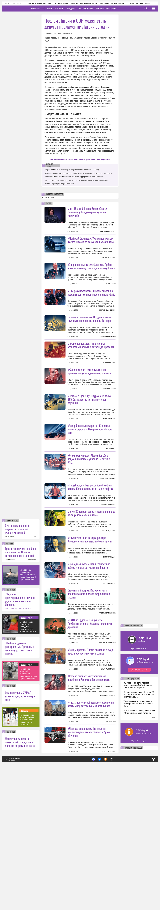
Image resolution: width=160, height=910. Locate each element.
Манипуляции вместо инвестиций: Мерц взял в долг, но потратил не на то (20, 875)
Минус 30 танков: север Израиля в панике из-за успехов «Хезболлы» (91, 579)
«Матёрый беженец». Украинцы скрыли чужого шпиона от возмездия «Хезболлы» (91, 239)
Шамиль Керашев (108, 571)
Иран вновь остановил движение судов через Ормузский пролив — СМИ (28, 708)
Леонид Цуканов (109, 257)
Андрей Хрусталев (108, 545)
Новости (43, 8)
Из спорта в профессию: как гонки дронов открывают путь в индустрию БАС (76, 180)
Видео (78, 8)
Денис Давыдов (109, 463)
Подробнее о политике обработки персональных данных (116, 892)
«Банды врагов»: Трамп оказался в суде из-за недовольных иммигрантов (90, 762)
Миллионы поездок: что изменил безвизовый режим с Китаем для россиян (91, 367)
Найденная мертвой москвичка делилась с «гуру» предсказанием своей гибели (28, 807)
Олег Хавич (111, 284)
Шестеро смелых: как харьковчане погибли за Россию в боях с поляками (89, 788)
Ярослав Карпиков (108, 806)
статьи (49, 203)
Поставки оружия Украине (109, 4)
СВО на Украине (57, 4)
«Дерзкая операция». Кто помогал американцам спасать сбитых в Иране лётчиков (89, 865)
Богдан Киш (111, 493)
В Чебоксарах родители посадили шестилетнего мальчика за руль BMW (28, 760)
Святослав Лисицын (107, 359)
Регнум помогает (114, 8)
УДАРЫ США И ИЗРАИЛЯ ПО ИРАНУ (18, 742)
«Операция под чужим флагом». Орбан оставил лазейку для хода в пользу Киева (91, 266)
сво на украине (131, 812)
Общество (24, 844)
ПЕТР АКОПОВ (10, 693)
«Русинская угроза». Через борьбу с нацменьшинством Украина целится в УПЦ (89, 525)
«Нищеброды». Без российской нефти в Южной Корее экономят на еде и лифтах (90, 553)
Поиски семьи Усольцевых (81, 4)
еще (153, 851)
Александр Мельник (107, 702)
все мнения (32, 693)
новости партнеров (54, 194)
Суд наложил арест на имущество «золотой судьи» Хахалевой (17, 662)
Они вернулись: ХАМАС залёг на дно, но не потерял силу (20, 829)
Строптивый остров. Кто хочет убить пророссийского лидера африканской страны (89, 682)
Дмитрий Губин (109, 433)
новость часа (12, 654)
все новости (9, 670)
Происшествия (26, 751)
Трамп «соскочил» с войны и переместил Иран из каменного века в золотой (20, 685)
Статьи (55, 8)
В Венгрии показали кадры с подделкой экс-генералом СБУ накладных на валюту (78, 173)
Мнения (67, 8)
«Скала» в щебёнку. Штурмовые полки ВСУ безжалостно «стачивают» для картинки (89, 444)
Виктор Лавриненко (107, 332)
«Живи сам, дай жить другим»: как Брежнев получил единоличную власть (90, 415)
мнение (9, 677)
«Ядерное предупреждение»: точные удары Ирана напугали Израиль (20, 733)
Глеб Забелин (110, 855)
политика (10, 723)
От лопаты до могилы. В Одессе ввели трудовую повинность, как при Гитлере (89, 341)
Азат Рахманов (109, 385)
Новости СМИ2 (48, 197)
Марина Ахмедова (108, 231)
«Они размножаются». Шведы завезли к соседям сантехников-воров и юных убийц (91, 314)
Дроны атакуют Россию (35, 4)
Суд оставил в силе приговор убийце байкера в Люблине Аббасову (72, 170)
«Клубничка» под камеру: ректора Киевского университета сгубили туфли (90, 628)
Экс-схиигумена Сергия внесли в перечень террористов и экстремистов (74, 177)
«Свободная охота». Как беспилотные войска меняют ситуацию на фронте (89, 654)
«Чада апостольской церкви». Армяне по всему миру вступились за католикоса (91, 837)
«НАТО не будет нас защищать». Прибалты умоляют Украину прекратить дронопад (90, 734)
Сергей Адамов (109, 672)
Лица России (92, 8)
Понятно (148, 892)
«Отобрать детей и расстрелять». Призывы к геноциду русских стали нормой (19, 782)
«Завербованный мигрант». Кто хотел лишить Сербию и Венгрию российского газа (90, 473)
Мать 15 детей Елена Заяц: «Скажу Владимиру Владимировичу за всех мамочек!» (88, 212)
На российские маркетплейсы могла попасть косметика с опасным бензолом (27, 853)
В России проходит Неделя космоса (59, 184)
